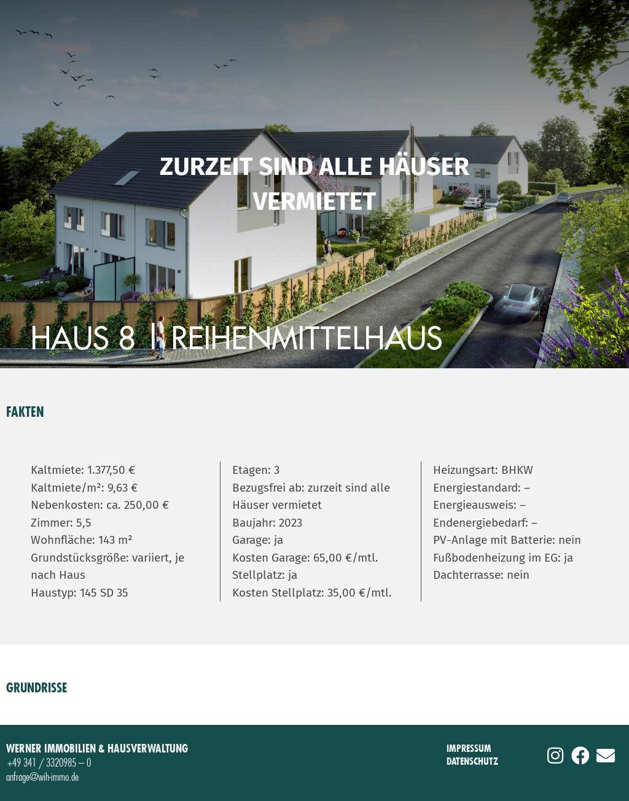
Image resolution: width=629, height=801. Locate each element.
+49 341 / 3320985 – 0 (49, 763)
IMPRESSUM (469, 748)
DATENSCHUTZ (472, 761)
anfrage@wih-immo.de (42, 777)
